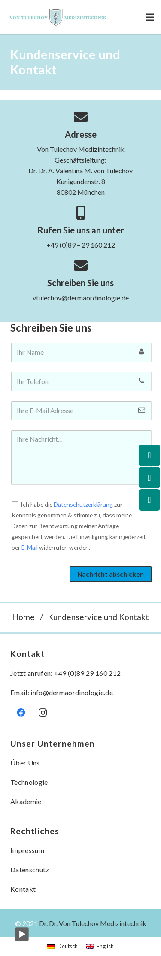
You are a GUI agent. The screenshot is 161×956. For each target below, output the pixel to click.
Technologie (29, 782)
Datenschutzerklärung (83, 504)
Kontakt (23, 889)
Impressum (27, 850)
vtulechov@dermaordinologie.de (81, 297)
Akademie (26, 801)
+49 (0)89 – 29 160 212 (80, 245)
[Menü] (150, 17)
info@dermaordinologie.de (71, 692)
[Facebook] (21, 712)
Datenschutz (29, 869)
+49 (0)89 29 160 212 (87, 673)
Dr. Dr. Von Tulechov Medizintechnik (92, 923)
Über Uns (25, 763)
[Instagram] (42, 712)
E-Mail (29, 547)
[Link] (58, 17)
